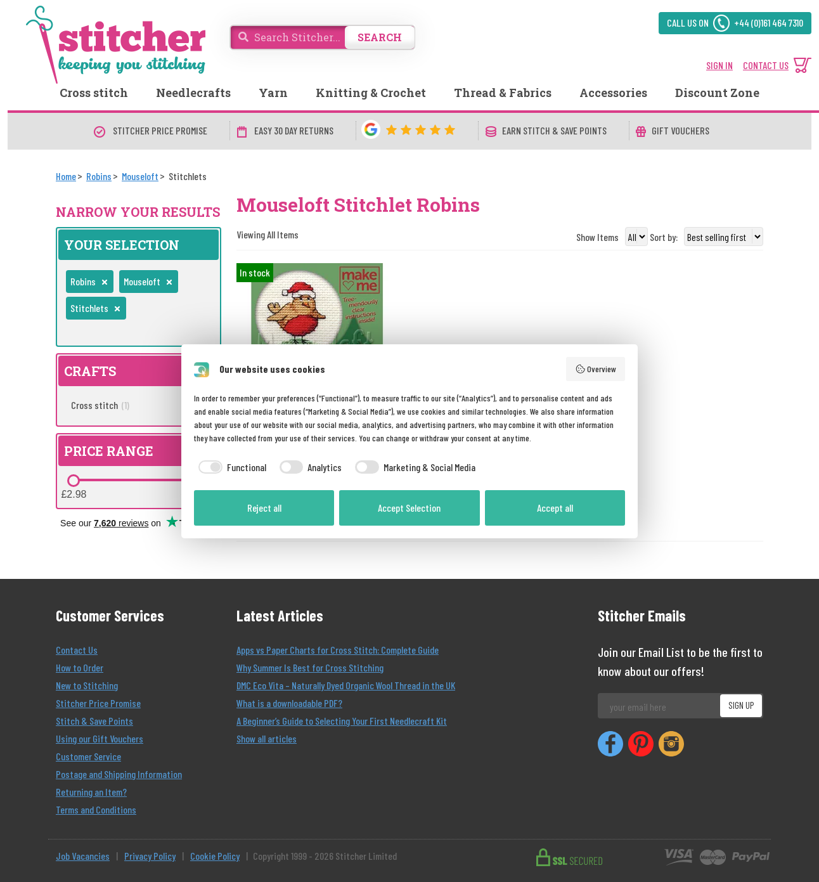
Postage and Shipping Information (119, 774)
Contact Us (77, 650)
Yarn (273, 92)
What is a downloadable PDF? (289, 703)
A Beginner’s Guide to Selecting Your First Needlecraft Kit (341, 721)
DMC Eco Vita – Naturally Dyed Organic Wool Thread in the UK (345, 685)
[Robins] (99, 176)
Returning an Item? (91, 792)
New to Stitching (87, 685)
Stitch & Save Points (94, 721)
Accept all (555, 508)
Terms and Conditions (96, 809)
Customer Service (88, 756)
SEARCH (380, 37)
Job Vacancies (83, 856)
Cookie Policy (215, 856)
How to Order (79, 667)
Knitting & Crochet (371, 92)
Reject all (264, 508)
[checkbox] (230, 467)
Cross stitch (94, 92)
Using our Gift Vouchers (99, 738)
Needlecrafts (193, 92)
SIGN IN (719, 65)
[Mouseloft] (140, 176)
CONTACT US (766, 65)
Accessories (613, 92)
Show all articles (266, 738)
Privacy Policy (150, 856)
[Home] (66, 176)
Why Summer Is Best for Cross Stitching (310, 667)
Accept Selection (409, 508)
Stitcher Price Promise (98, 703)
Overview (596, 369)
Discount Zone (717, 92)
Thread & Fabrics (502, 92)
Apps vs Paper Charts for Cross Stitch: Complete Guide (337, 650)
